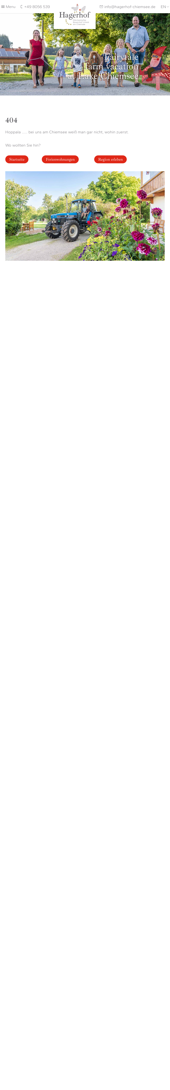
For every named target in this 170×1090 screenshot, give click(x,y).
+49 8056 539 (37, 6)
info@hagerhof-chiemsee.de (129, 6)
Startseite (16, 159)
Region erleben (110, 159)
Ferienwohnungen (60, 159)
